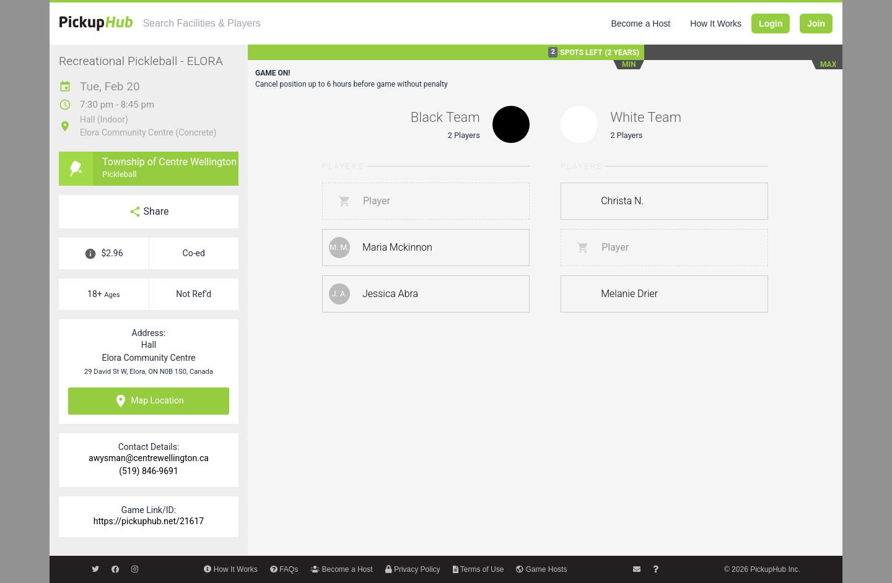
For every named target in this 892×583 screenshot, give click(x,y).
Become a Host (640, 23)
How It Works (715, 23)
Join (816, 23)
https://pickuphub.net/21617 (149, 521)
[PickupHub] (96, 23)
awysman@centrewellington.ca (149, 458)
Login (770, 23)
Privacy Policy (412, 569)
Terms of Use (478, 569)
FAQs (284, 569)
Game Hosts (541, 569)
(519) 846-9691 (148, 471)
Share (149, 211)
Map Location (148, 401)
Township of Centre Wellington (169, 162)
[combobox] (252, 23)
